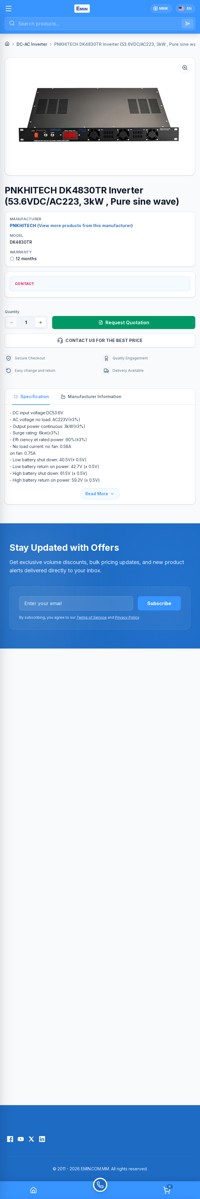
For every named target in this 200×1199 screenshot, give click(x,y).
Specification (31, 396)
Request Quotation (123, 322)
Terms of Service (91, 617)
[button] (100, 116)
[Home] (7, 43)
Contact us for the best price (123, 340)
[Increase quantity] (40, 322)
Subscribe (159, 603)
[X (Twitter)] (31, 1139)
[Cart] (167, 1190)
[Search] (187, 23)
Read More (100, 493)
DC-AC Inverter (32, 44)
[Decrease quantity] (11, 322)
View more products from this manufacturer (85, 225)
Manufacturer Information (91, 396)
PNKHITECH (23, 225)
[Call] (100, 1190)
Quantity (12, 311)
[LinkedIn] (42, 1139)
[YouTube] (21, 1139)
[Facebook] (10, 1139)
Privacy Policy (127, 617)
